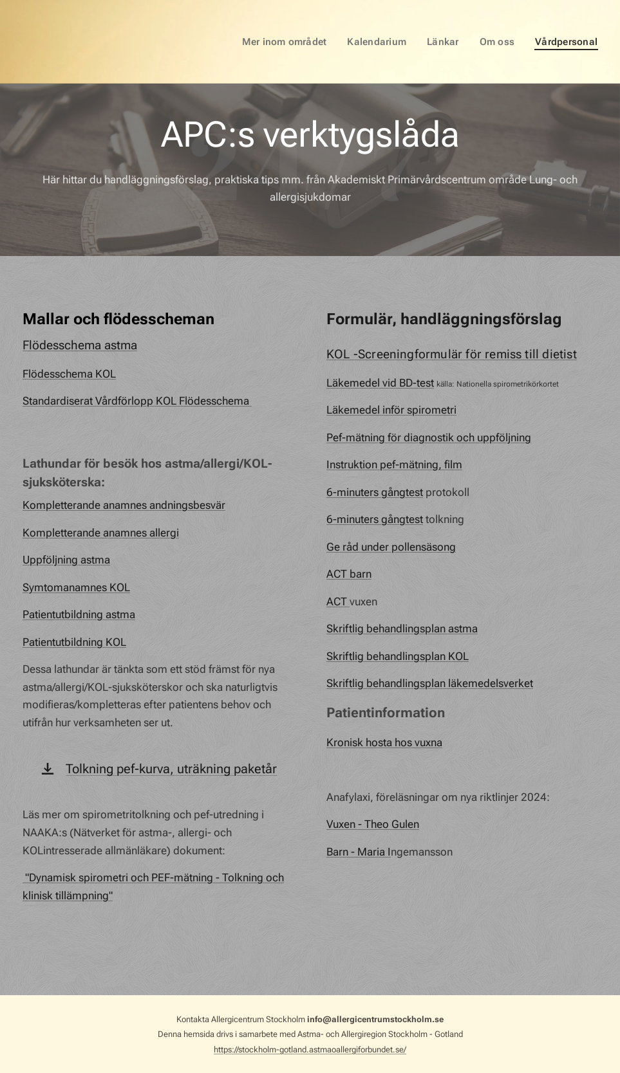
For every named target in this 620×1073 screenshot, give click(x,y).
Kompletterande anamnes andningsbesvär (124, 505)
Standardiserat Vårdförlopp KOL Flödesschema (137, 400)
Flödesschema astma (80, 345)
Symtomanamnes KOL (76, 586)
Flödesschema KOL (69, 373)
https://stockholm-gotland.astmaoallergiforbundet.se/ (310, 1049)
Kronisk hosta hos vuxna (384, 741)
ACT (338, 600)
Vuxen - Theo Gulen (372, 824)
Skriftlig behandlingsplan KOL (397, 655)
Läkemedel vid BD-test (380, 382)
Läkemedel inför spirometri (391, 409)
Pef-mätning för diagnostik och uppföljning (428, 436)
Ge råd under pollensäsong (391, 546)
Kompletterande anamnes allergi (101, 532)
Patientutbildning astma (79, 614)
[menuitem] (294, 42)
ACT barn (348, 573)
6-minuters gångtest (374, 491)
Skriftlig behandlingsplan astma (402, 628)
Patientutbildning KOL (74, 641)
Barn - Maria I (358, 851)
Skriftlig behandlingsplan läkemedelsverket (429, 683)
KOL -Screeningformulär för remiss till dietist (451, 354)
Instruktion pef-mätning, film (394, 464)
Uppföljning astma (66, 559)
